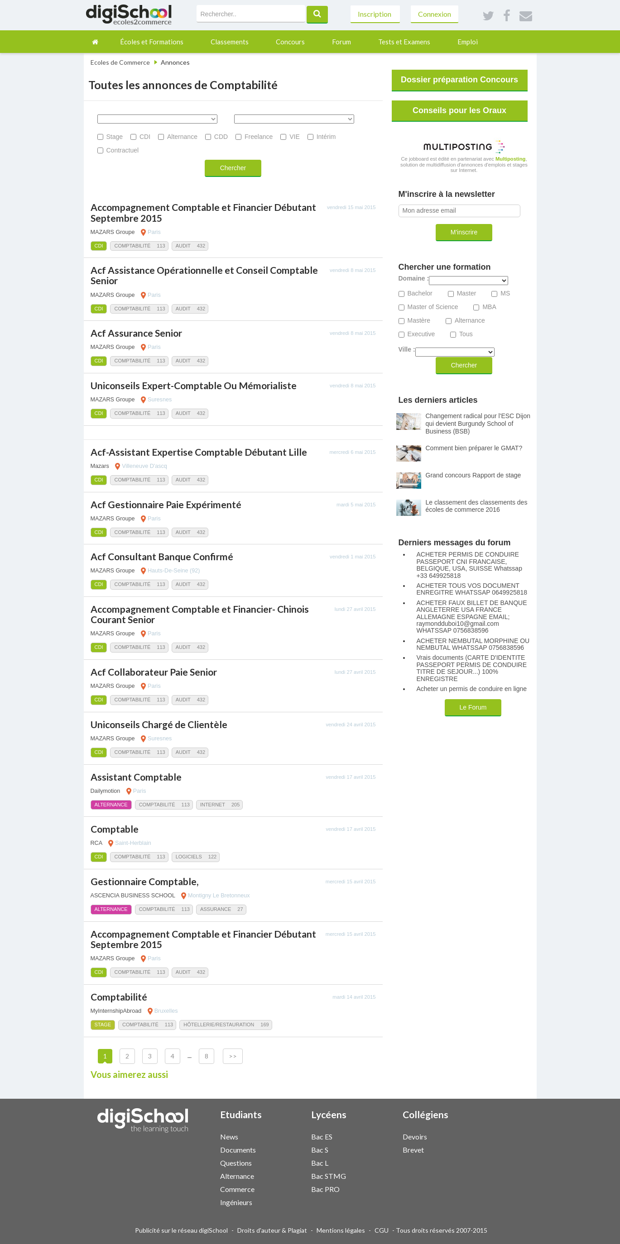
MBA (489, 307)
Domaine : (414, 278)
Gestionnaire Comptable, (144, 881)
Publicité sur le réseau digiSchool (181, 1230)
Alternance (182, 136)
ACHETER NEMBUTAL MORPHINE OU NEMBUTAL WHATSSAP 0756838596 (473, 644)
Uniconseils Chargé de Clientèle (159, 724)
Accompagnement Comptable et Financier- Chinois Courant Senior (200, 614)
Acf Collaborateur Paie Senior (154, 671)
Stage (114, 136)
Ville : (407, 349)
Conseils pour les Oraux (459, 110)
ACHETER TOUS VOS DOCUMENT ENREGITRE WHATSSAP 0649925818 (472, 589)
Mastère (419, 320)
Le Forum (473, 707)
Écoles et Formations (151, 42)
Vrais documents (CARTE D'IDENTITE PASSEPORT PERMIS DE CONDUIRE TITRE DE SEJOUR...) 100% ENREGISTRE (472, 668)
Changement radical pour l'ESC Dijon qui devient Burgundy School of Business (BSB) (478, 423)
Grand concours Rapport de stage (473, 475)
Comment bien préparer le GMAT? (474, 448)
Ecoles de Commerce (120, 62)
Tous (466, 334)
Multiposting (510, 159)
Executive (421, 334)
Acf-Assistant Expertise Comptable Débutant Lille (199, 452)
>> (233, 1056)
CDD (221, 136)
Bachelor (420, 293)
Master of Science (433, 307)
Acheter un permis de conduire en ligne (472, 689)
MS (505, 293)
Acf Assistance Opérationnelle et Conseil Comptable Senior (204, 275)
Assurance (215, 909)
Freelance (259, 136)
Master (466, 293)
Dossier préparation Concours (459, 79)
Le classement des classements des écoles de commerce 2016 (477, 506)
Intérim (326, 136)
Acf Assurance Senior (136, 332)
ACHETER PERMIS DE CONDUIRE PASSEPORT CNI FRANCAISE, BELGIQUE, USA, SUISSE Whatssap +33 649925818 (469, 565)
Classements (230, 42)
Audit (183, 245)
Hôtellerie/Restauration (218, 1024)
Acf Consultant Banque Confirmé (162, 556)
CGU (382, 1230)
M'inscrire (464, 232)
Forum (341, 42)
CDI (144, 136)
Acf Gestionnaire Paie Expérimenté (166, 504)
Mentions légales (341, 1230)
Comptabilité (132, 245)
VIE (294, 136)
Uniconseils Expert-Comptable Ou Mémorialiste (194, 385)
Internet (212, 804)
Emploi (467, 42)
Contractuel (122, 150)
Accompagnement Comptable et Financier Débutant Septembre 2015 (203, 212)
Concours (290, 42)
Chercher (233, 168)
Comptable (115, 828)
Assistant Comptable (136, 776)
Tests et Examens (404, 42)
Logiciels (189, 856)
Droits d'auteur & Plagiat (272, 1230)
